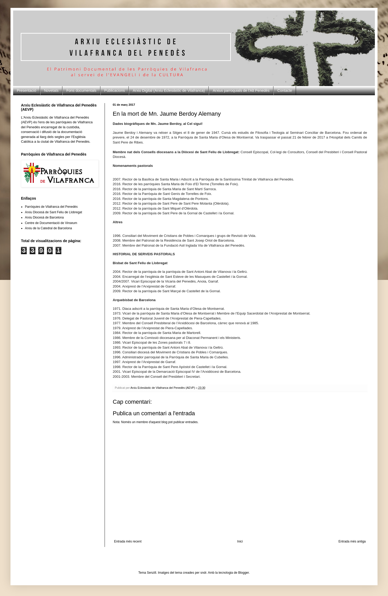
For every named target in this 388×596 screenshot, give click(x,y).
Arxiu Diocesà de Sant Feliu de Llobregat (53, 212)
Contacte (284, 90)
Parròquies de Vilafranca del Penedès (51, 207)
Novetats (51, 90)
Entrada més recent (128, 541)
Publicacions (114, 90)
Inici (240, 541)
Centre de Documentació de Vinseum (51, 223)
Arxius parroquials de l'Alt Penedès (241, 90)
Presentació (26, 90)
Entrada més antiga (352, 541)
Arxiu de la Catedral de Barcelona (48, 228)
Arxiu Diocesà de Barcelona (44, 217)
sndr (203, 572)
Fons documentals (81, 90)
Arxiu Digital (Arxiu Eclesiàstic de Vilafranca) (169, 90)
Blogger (243, 572)
